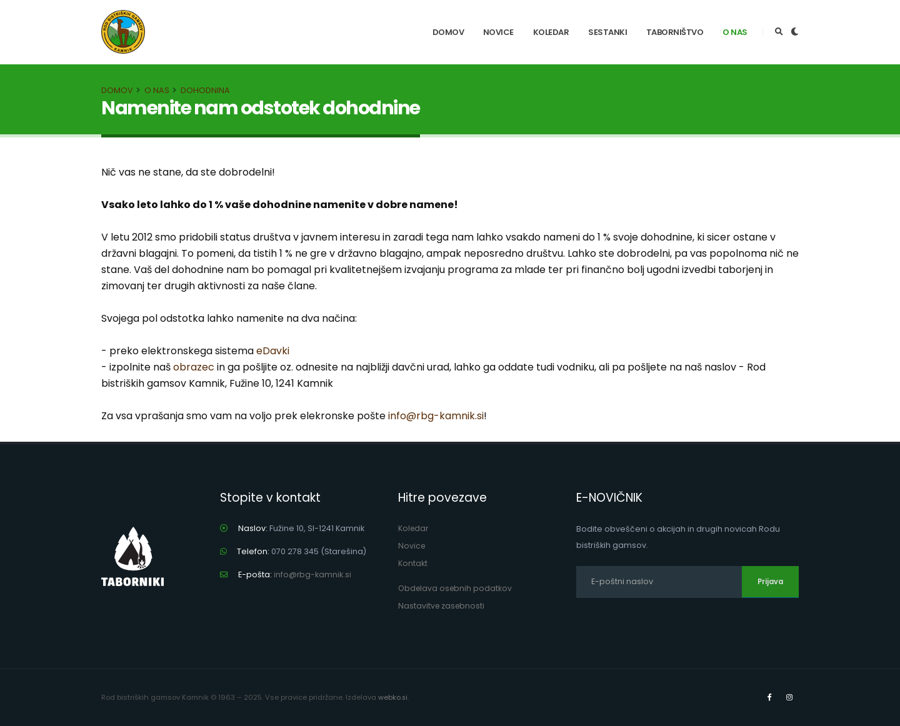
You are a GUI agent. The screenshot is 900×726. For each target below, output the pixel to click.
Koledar (551, 32)
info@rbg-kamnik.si (436, 416)
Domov (448, 32)
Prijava (770, 582)
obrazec (193, 367)
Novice (498, 32)
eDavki (272, 351)
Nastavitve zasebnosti (442, 605)
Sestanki (607, 32)
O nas (735, 32)
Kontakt (413, 563)
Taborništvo (675, 32)
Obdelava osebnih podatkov (456, 588)
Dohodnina (205, 90)
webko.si (393, 697)
